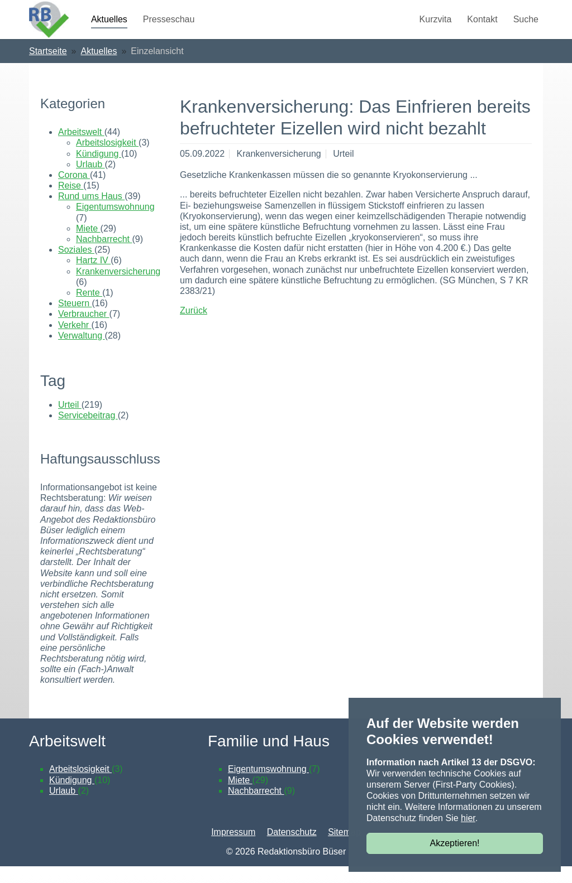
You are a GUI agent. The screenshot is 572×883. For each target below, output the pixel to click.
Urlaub (90, 181)
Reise (70, 202)
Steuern (75, 320)
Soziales (76, 266)
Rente (89, 309)
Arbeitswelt (81, 148)
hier (468, 818)
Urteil (70, 421)
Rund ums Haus (91, 213)
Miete (88, 245)
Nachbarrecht (104, 255)
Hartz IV (93, 277)
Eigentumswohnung (115, 223)
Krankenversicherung (118, 288)
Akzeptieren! (455, 843)
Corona (74, 191)
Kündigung (98, 170)
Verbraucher (83, 330)
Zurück (193, 327)
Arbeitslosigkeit (107, 159)
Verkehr (75, 341)
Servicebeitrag (88, 432)
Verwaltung (81, 352)
